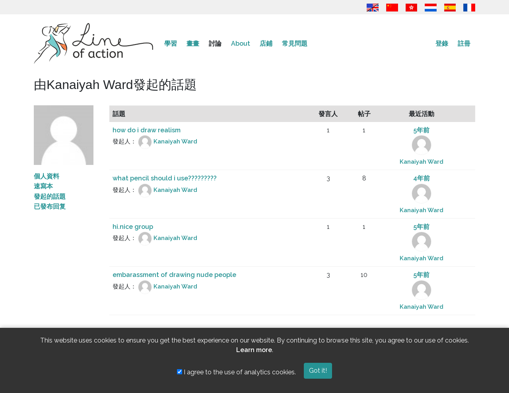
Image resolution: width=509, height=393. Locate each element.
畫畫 (193, 43)
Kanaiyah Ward (175, 141)
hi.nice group (133, 226)
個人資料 (46, 176)
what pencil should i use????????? (165, 178)
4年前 (421, 178)
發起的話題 (50, 196)
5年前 (421, 130)
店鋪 (266, 43)
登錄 (441, 43)
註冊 (464, 43)
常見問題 (294, 43)
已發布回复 (50, 206)
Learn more (254, 350)
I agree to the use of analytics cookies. (236, 372)
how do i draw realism (147, 130)
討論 (215, 43)
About (240, 43)
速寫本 (43, 186)
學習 (170, 43)
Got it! (318, 370)
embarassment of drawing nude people (174, 275)
